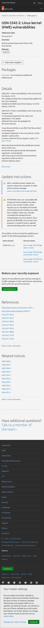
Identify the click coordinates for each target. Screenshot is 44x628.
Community (14, 574)
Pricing (4, 528)
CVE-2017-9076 (8, 321)
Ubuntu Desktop (8, 487)
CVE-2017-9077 (8, 318)
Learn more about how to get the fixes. (22, 191)
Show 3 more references (11, 399)
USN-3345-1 (6, 365)
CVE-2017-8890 (8, 332)
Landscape (6, 507)
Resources (6, 577)
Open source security (30, 542)
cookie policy (8, 616)
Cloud (4, 497)
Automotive (6, 556)
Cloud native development (25, 545)
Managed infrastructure (11, 461)
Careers (24, 574)
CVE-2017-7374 (8, 335)
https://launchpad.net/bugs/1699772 (16, 311)
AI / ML (4, 466)
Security (5, 502)
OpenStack (6, 445)
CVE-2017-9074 (8, 328)
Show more (6, 167)
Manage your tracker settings (15, 622)
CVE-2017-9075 (8, 325)
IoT (3, 476)
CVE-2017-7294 (8, 339)
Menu (40, 3)
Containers (6, 513)
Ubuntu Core (7, 482)
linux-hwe (5, 75)
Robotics (5, 471)
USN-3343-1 (6, 375)
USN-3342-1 (6, 382)
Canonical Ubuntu (8, 3)
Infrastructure (15, 539)
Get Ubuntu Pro (10, 289)
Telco (35, 556)
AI (2, 539)
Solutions (5, 533)
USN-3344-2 (6, 368)
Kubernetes (6, 456)
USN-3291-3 (6, 389)
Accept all (33, 622)
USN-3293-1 (6, 385)
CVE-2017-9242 (8, 315)
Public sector (26, 556)
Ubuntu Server (7, 492)
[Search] (34, 3)
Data (7, 539)
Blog (30, 574)
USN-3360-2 (6, 361)
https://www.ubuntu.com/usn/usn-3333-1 (18, 308)
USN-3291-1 (6, 392)
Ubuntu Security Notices (13, 16)
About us (5, 574)
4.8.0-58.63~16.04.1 (31, 255)
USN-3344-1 (6, 372)
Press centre (16, 577)
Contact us (8, 569)
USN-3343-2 (6, 379)
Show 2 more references (11, 346)
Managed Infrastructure (11, 542)
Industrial (16, 556)
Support (5, 523)
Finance (5, 559)
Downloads (6, 518)
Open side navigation (13, 62)
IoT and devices (8, 545)
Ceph (4, 450)
